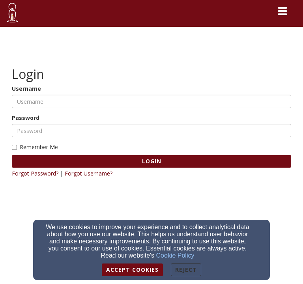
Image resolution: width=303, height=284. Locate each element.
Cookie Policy (175, 255)
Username (26, 88)
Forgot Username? (88, 173)
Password (25, 117)
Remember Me (35, 147)
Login (151, 161)
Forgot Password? (35, 173)
